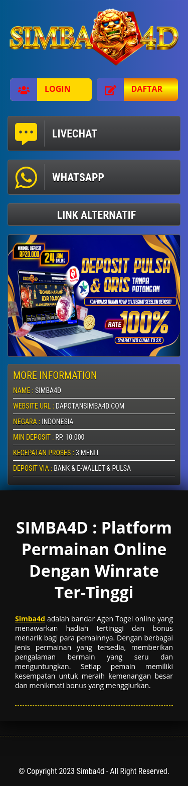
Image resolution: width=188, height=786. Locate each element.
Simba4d (30, 618)
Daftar (130, 89)
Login (40, 89)
